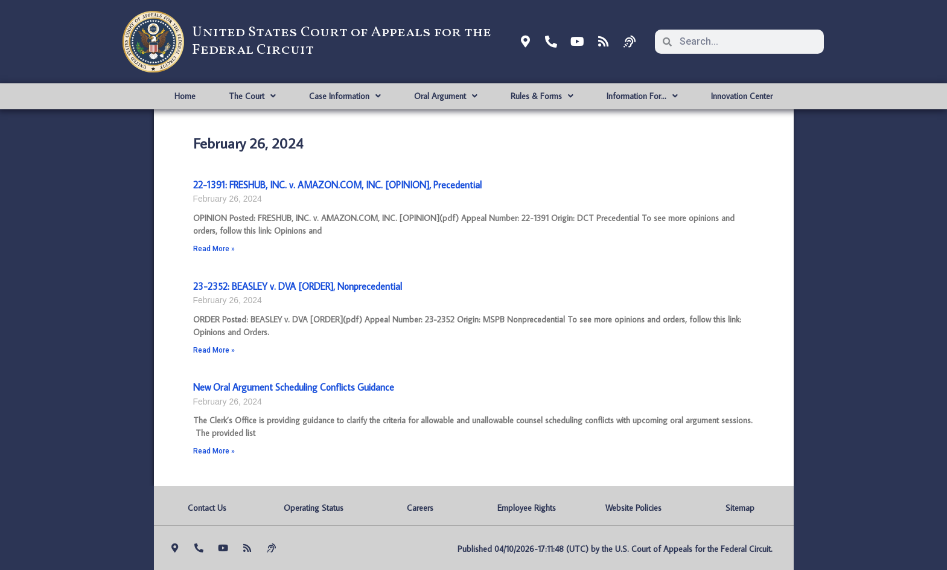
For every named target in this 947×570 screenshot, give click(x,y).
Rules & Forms (542, 96)
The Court (252, 96)
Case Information (345, 96)
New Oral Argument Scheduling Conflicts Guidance (293, 387)
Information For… (642, 96)
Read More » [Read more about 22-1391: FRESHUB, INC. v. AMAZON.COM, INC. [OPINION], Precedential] (214, 249)
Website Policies (633, 507)
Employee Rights (526, 507)
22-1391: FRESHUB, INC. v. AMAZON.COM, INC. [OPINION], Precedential (337, 185)
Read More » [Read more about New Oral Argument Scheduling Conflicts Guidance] (214, 451)
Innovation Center (742, 96)
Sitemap (739, 507)
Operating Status (313, 507)
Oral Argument (445, 96)
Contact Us (207, 507)
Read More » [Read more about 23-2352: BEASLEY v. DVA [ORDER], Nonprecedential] (214, 350)
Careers (420, 507)
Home (185, 96)
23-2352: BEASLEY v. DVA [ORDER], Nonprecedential (297, 286)
